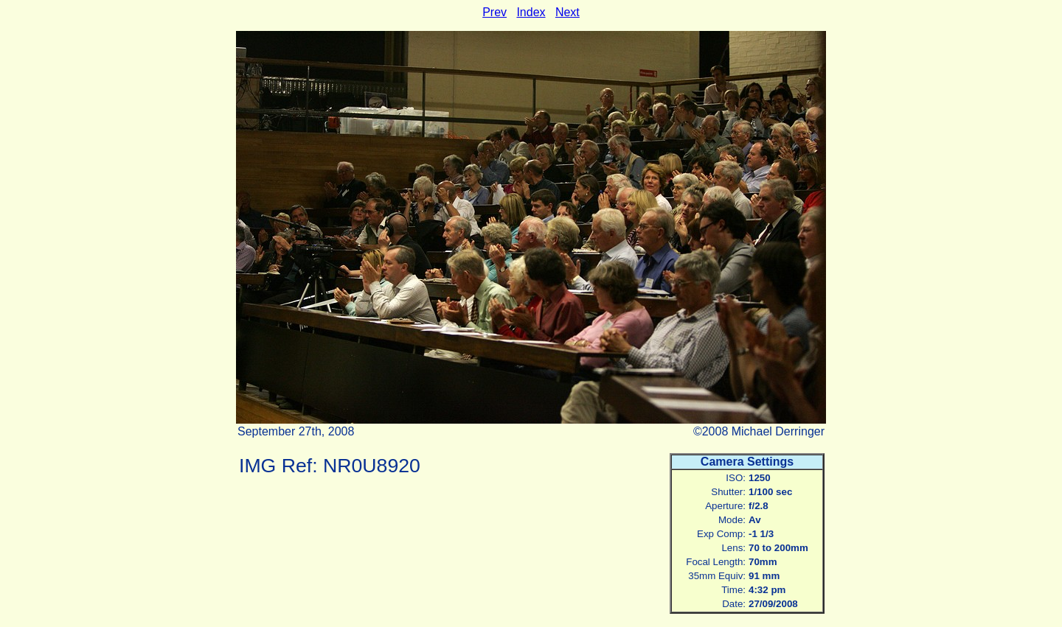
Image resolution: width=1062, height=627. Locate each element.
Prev (494, 12)
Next (567, 12)
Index (530, 12)
